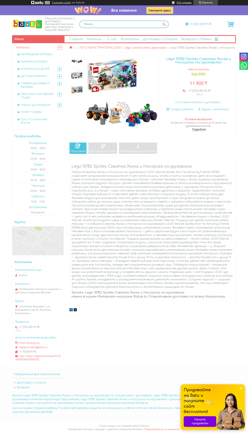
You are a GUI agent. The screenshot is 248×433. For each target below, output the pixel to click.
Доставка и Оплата (160, 39)
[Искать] (164, 24)
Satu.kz (144, 426)
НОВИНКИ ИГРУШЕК (34, 61)
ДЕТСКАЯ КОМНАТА (34, 76)
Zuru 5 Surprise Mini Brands (34, 121)
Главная (76, 39)
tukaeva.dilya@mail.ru (33, 347)
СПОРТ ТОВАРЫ (31, 112)
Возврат (23, 387)
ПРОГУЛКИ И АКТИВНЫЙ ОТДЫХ (37, 96)
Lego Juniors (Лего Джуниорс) (145, 47)
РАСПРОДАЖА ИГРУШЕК (36, 54)
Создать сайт (61, 2)
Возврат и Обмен (196, 39)
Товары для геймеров (35, 105)
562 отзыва (184, 2)
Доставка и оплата (31, 382)
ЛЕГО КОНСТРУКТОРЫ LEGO (100, 47)
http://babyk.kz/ (29, 343)
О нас (112, 39)
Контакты (130, 39)
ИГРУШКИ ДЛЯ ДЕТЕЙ (35, 69)
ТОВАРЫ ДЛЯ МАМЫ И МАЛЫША (35, 85)
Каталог (94, 39)
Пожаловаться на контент (161, 429)
